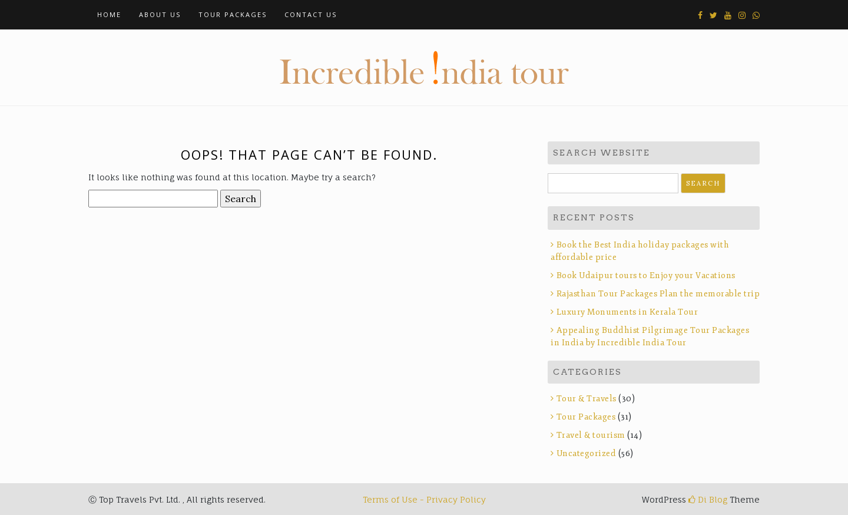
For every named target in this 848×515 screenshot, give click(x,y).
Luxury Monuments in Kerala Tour (627, 312)
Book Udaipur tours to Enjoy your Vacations (646, 275)
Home (109, 14)
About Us (160, 14)
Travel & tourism (590, 435)
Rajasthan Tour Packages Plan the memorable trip (658, 294)
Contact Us (310, 14)
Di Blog (707, 499)
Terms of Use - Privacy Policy (424, 499)
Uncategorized (586, 453)
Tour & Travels (586, 399)
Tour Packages (232, 14)
